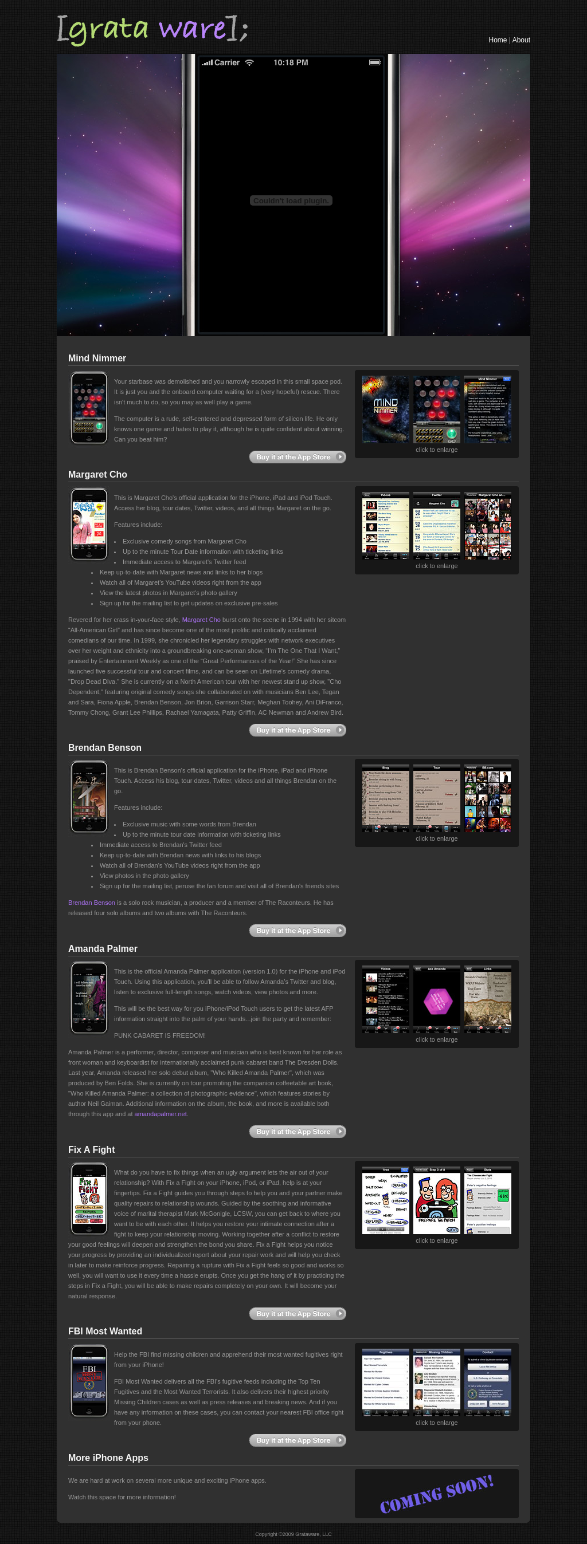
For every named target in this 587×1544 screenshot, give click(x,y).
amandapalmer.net (161, 1113)
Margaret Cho (201, 619)
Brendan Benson (91, 902)
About (521, 40)
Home (498, 40)
